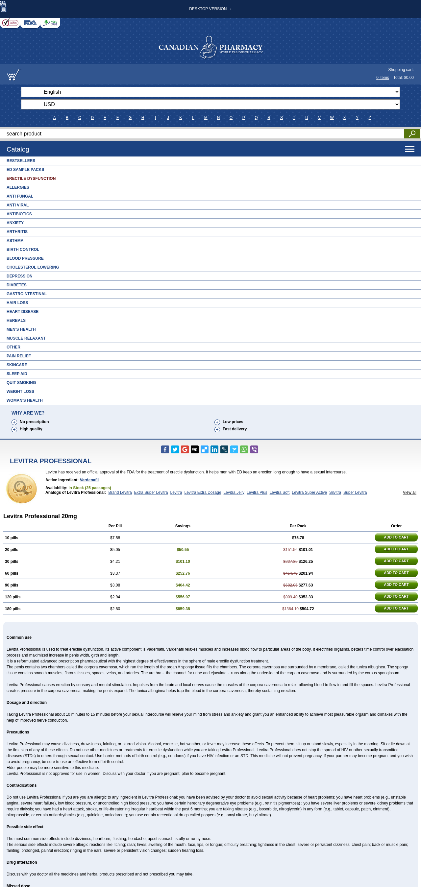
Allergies (18, 187)
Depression (20, 276)
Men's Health (21, 329)
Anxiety (15, 223)
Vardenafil (89, 480)
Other (13, 347)
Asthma (15, 240)
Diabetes (17, 285)
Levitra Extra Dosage (203, 492)
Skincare (17, 365)
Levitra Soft (280, 492)
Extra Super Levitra (151, 492)
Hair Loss (17, 302)
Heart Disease (22, 311)
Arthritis (17, 231)
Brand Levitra (120, 492)
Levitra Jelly (234, 492)
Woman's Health (25, 400)
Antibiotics (19, 214)
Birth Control (23, 249)
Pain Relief (19, 356)
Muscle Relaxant (26, 338)
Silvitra (335, 492)
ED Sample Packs (25, 169)
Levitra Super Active (309, 492)
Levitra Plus (257, 492)
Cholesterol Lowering (33, 267)
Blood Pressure (25, 258)
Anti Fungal (20, 196)
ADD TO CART (396, 537)
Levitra (176, 492)
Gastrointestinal (27, 294)
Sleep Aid (17, 374)
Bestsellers (21, 160)
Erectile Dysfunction (31, 178)
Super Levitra (355, 492)
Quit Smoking (21, 382)
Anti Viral (18, 205)
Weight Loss (20, 391)
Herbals (16, 320)
